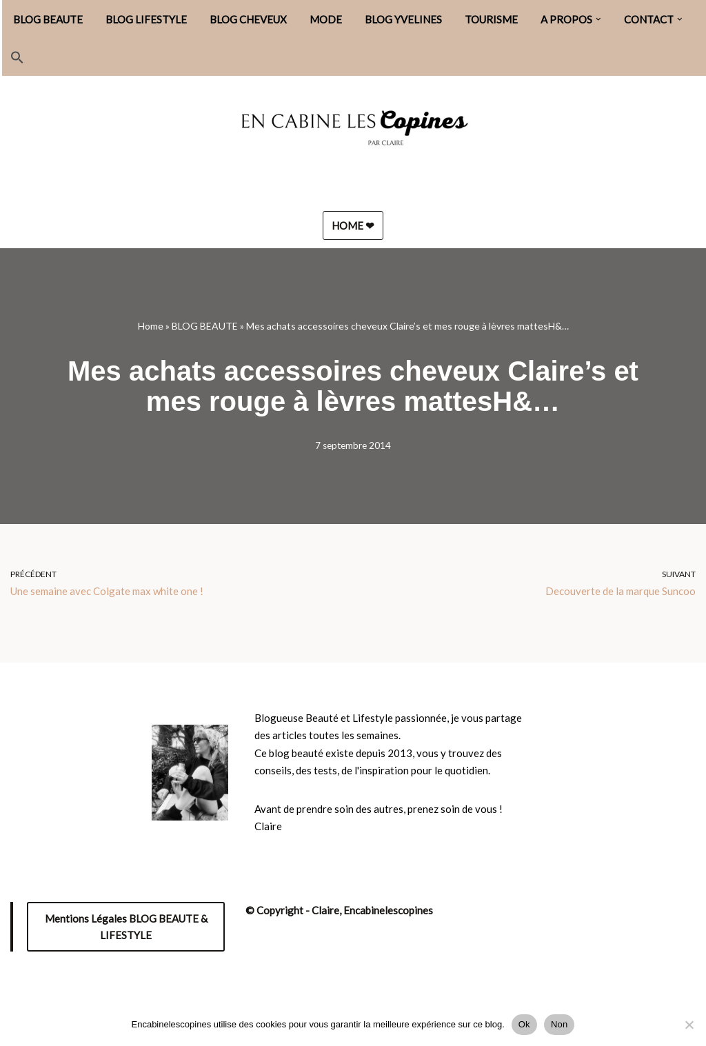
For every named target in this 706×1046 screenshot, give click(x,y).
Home (150, 326)
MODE (326, 19)
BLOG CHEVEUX (248, 19)
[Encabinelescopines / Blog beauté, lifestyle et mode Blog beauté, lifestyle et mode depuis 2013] (353, 133)
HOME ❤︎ (353, 225)
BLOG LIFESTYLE (146, 19)
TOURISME (491, 19)
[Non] (689, 1025)
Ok (524, 1024)
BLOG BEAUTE (48, 19)
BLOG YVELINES (403, 19)
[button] (598, 19)
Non (559, 1024)
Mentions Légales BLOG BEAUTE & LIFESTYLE (126, 926)
